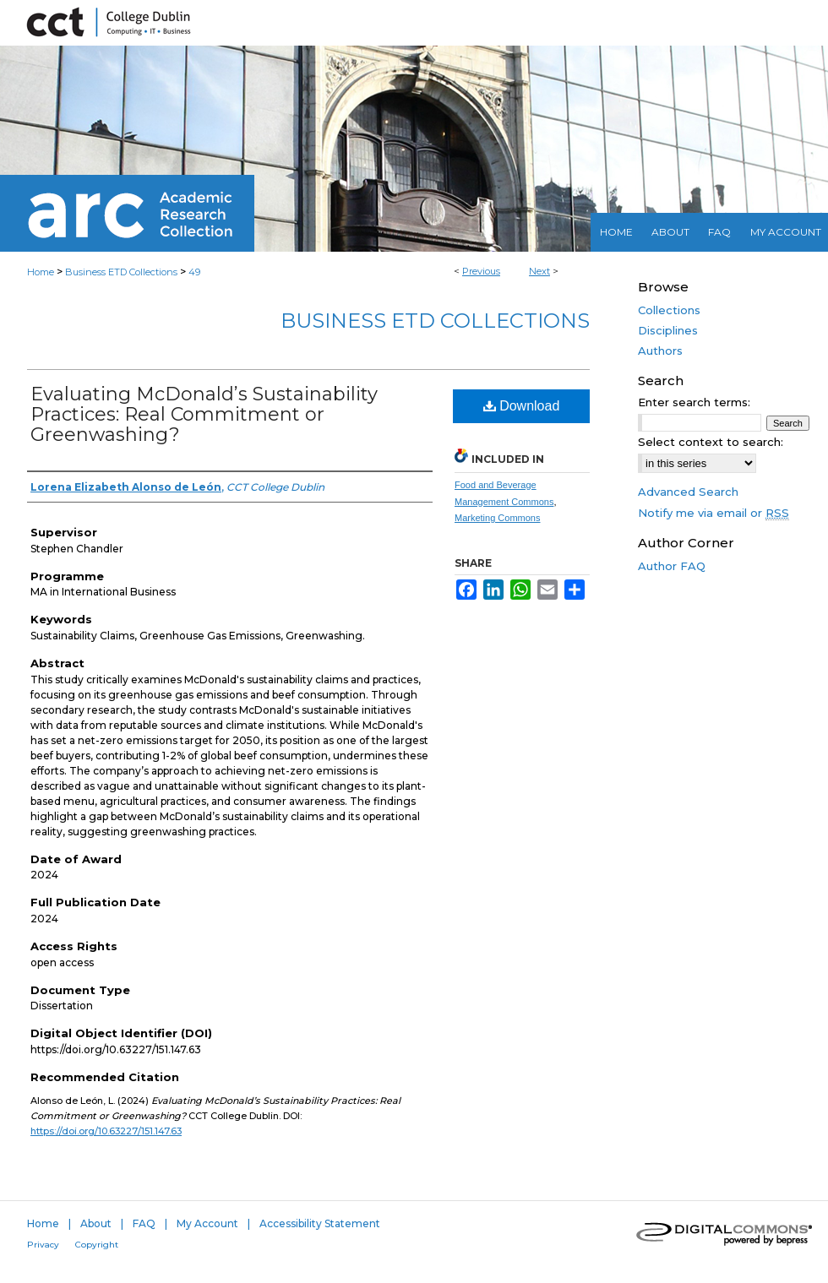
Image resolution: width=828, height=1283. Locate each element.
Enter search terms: (694, 402)
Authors (660, 350)
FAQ (144, 1223)
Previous (481, 271)
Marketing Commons (497, 518)
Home (40, 272)
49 (194, 272)
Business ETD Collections (121, 272)
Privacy (43, 1244)
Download (521, 406)
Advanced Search (688, 491)
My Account (207, 1223)
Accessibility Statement (319, 1223)
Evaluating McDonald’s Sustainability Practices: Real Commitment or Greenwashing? (204, 414)
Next (539, 271)
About (96, 1223)
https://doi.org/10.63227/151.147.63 (106, 1131)
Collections (669, 310)
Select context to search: (710, 442)
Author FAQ (671, 566)
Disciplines (668, 330)
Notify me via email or (713, 512)
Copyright (96, 1244)
